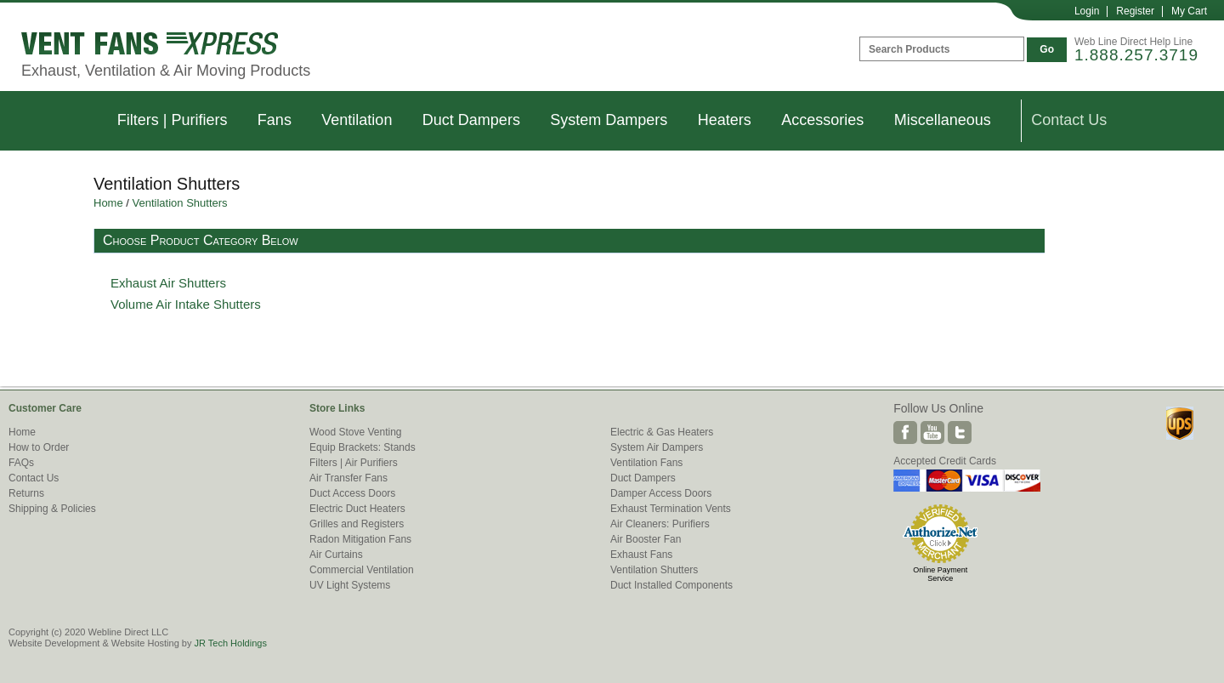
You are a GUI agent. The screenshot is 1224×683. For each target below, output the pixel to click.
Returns (26, 493)
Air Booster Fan (645, 539)
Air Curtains (336, 555)
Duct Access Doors (352, 493)
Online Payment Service (940, 574)
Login (1086, 11)
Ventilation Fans (646, 463)
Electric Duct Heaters (357, 509)
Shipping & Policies (52, 509)
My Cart (1189, 11)
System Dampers (608, 119)
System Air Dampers (656, 447)
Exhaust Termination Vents (670, 509)
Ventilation (356, 119)
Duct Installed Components (671, 585)
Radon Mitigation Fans (360, 539)
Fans (275, 119)
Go (1047, 49)
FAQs (21, 463)
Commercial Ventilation (361, 570)
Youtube (932, 432)
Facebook (905, 432)
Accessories (822, 119)
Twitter (960, 432)
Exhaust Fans (641, 555)
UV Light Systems (349, 585)
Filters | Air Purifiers (353, 463)
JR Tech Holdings (230, 643)
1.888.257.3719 (1136, 55)
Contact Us (1069, 119)
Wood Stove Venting (355, 432)
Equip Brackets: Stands (362, 447)
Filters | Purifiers (172, 119)
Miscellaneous (942, 119)
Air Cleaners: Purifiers (660, 524)
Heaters (724, 119)
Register (1135, 11)
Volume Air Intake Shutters (185, 304)
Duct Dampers (471, 119)
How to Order (38, 447)
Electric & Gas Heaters (661, 432)
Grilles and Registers (356, 524)
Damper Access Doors (660, 493)
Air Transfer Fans (348, 478)
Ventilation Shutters (180, 202)
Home (108, 202)
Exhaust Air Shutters (168, 283)
